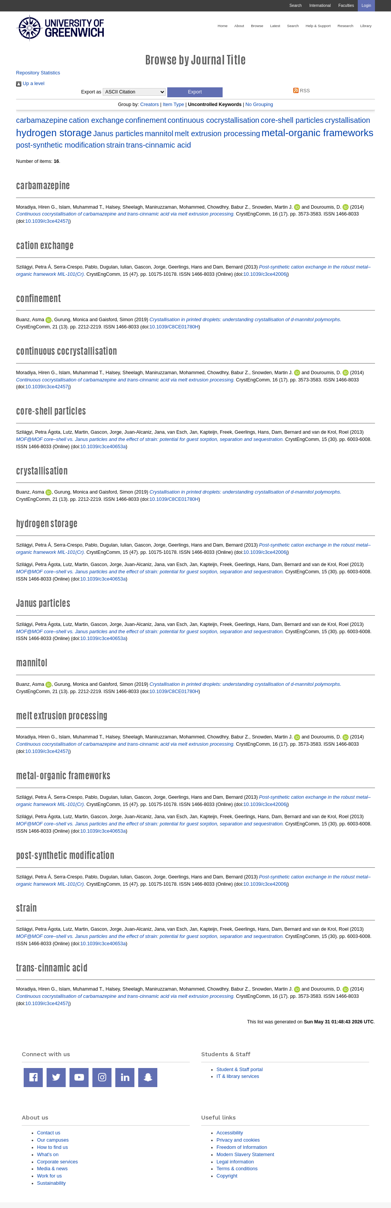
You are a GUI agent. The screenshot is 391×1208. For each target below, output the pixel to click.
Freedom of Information (242, 1147)
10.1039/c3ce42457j (47, 221)
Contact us (48, 1133)
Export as (91, 92)
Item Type (173, 104)
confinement (145, 120)
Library (366, 26)
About (239, 26)
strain (115, 145)
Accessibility (230, 1133)
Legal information (235, 1162)
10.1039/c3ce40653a (103, 446)
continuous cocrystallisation (213, 120)
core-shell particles (292, 120)
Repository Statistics (38, 73)
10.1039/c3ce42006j (266, 274)
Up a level (30, 83)
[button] (195, 92)
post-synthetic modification (60, 145)
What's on (47, 1154)
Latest (275, 26)
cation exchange (96, 120)
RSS (300, 90)
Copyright (227, 1176)
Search (295, 5)
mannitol (159, 133)
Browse (257, 26)
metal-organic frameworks (317, 132)
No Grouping (259, 104)
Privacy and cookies (238, 1140)
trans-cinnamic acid (158, 145)
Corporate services (57, 1162)
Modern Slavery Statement (245, 1154)
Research (345, 26)
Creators (149, 104)
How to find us (52, 1147)
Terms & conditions (237, 1168)
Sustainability (51, 1183)
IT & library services (238, 1076)
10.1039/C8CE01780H (174, 327)
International (320, 5)
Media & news (52, 1168)
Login (366, 5)
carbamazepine (42, 120)
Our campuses (53, 1140)
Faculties (346, 5)
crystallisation (347, 120)
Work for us (49, 1176)
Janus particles (118, 133)
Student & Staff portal (240, 1069)
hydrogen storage (54, 132)
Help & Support (318, 26)
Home (223, 26)
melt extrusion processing (217, 133)
